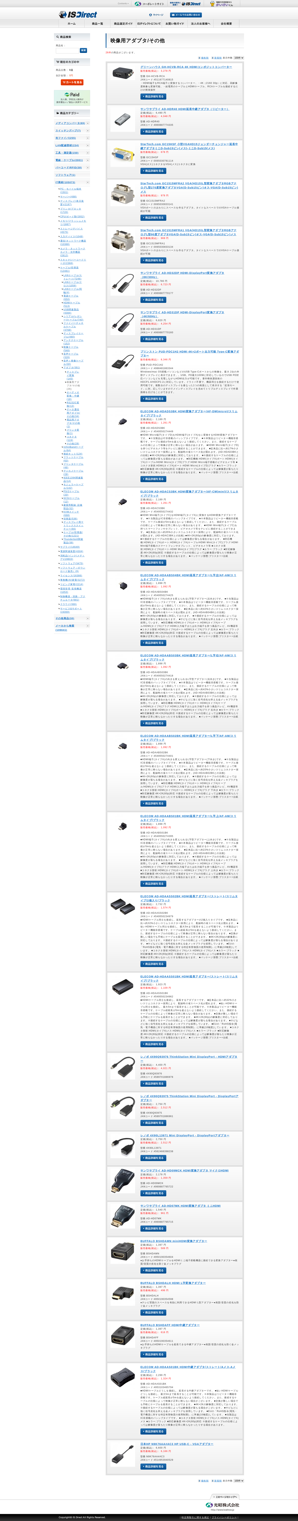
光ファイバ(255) (65, 138)
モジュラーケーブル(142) (73, 486)
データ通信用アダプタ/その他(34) (73, 413)
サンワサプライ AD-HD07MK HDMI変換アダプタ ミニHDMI (180, 1205)
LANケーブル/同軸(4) (72, 291)
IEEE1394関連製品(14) (73, 479)
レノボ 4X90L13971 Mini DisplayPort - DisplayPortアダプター (184, 1135)
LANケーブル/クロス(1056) (72, 284)
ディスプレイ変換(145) (73, 375)
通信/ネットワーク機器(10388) (73, 243)
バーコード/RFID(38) (68, 167)
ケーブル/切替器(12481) (69, 269)
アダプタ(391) (71, 367)
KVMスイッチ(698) (71, 514)
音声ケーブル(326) (70, 356)
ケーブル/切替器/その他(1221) (73, 534)
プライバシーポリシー (224, 1517)
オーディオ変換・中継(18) (73, 396)
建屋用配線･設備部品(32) (72, 507)
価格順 (205, 58)
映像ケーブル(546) (70, 349)
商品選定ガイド (123, 23)
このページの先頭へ (224, 1497)
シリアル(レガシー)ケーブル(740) (73, 318)
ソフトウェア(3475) (71, 563)
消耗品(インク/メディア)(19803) (72, 557)
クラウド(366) (68, 604)
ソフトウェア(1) (65, 175)
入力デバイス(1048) (71, 236)
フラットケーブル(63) (73, 459)
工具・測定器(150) (67, 152)
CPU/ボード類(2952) (72, 216)
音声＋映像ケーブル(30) (73, 362)
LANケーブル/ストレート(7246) (72, 277)
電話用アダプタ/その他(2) (73, 423)
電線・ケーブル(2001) (69, 160)
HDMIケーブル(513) (71, 304)
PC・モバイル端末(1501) (70, 191)
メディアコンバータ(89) (70, 123)
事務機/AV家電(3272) (72, 580)
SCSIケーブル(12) (71, 500)
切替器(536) (70, 518)
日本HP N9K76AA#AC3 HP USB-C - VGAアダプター (177, 1444)
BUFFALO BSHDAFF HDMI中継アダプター (170, 1325)
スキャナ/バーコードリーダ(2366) (73, 261)
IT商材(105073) (65, 182)
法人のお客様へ (201, 23)
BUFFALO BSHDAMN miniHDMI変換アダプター (173, 1241)
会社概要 (226, 23)
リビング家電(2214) (71, 584)
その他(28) (73, 443)
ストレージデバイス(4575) (71, 230)
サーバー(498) (68, 196)
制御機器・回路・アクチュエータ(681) (72, 598)
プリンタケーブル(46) (73, 466)
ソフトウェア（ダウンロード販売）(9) (72, 569)
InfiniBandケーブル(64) (73, 449)
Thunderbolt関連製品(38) (73, 541)
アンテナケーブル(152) (73, 342)
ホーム (71, 23)
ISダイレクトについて (149, 23)
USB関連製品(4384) (71, 311)
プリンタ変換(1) (73, 432)
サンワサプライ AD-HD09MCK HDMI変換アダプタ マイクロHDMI (184, 1170)
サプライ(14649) (70, 547)
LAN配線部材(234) (67, 145)
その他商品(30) (64, 618)
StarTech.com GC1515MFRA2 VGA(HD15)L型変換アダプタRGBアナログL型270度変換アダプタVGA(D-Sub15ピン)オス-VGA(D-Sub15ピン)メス (189, 187)
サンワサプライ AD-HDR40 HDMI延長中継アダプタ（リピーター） (185, 109)
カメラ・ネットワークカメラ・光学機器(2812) (72, 252)
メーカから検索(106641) (64, 627)
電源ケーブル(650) (70, 298)
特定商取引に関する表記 (195, 1517)
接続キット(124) (72, 454)
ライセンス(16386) (71, 575)
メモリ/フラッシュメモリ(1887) (73, 223)
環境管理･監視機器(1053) (71, 590)
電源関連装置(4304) (71, 551)
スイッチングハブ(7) (68, 130)
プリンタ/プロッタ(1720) (70, 210)
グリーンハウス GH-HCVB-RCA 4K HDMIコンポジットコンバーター (186, 66)
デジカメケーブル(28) (73, 473)
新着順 (218, 58)
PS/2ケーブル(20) (71, 493)
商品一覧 (97, 23)
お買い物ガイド (175, 23)
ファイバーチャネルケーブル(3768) (73, 326)
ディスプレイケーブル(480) (73, 335)
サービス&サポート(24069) (71, 610)
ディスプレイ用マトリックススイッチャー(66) (73, 525)
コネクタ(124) (72, 438)
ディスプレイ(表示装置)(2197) (72, 203)
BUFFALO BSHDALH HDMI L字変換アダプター (173, 1283)
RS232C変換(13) (73, 404)
